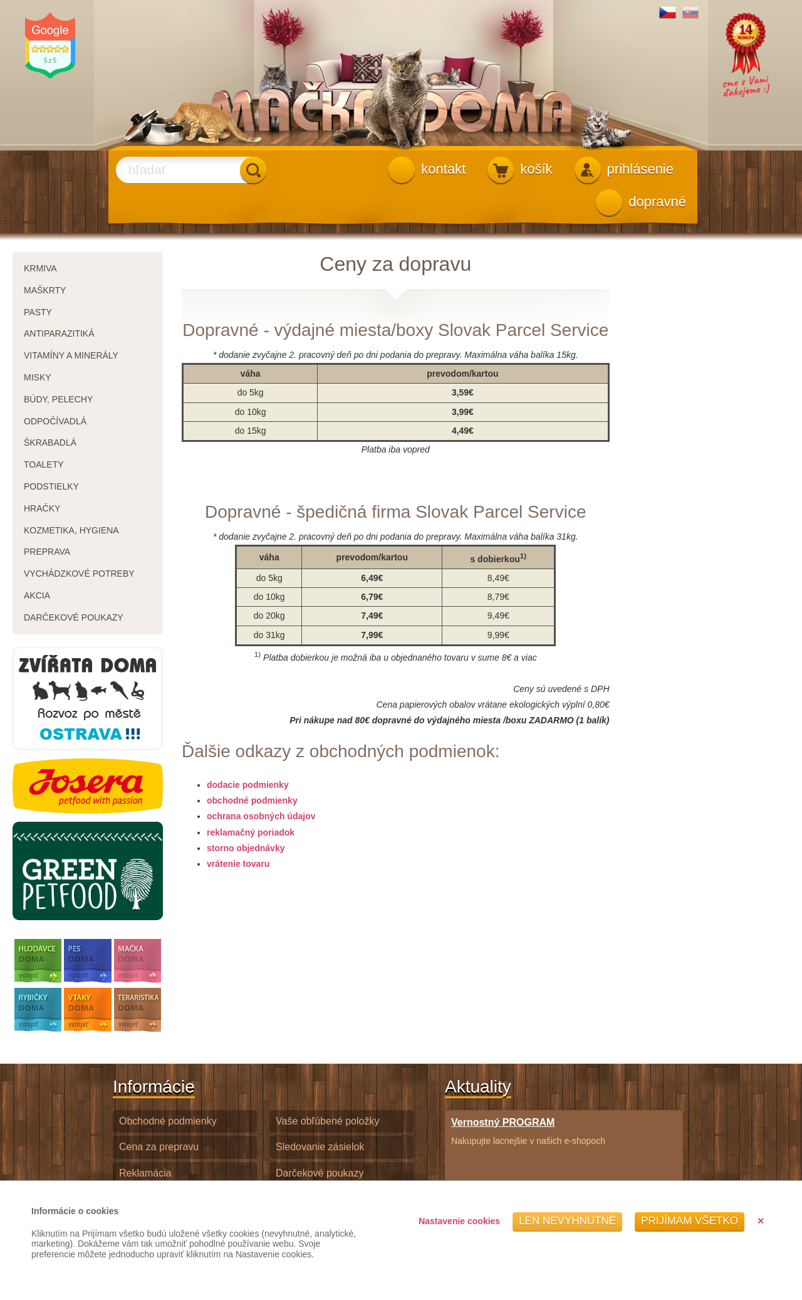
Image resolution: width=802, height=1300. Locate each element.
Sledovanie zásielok (320, 1146)
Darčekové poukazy (320, 1173)
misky (37, 377)
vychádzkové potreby (79, 574)
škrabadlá (50, 443)
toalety (44, 464)
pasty (38, 312)
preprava (47, 552)
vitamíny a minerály (71, 355)
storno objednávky (245, 848)
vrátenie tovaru (238, 864)
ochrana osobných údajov (261, 816)
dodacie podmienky (248, 785)
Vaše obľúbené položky (327, 1121)
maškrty (45, 290)
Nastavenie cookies (459, 1221)
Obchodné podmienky (168, 1121)
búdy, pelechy (58, 399)
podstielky (51, 486)
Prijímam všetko (689, 1221)
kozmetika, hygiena (71, 530)
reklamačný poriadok (250, 832)
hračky (42, 508)
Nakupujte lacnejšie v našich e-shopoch (528, 1131)
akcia (37, 595)
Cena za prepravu (159, 1146)
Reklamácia (145, 1173)
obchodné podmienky (252, 800)
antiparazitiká (59, 333)
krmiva (40, 268)
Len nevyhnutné (567, 1221)
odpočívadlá (55, 421)
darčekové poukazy (73, 617)
